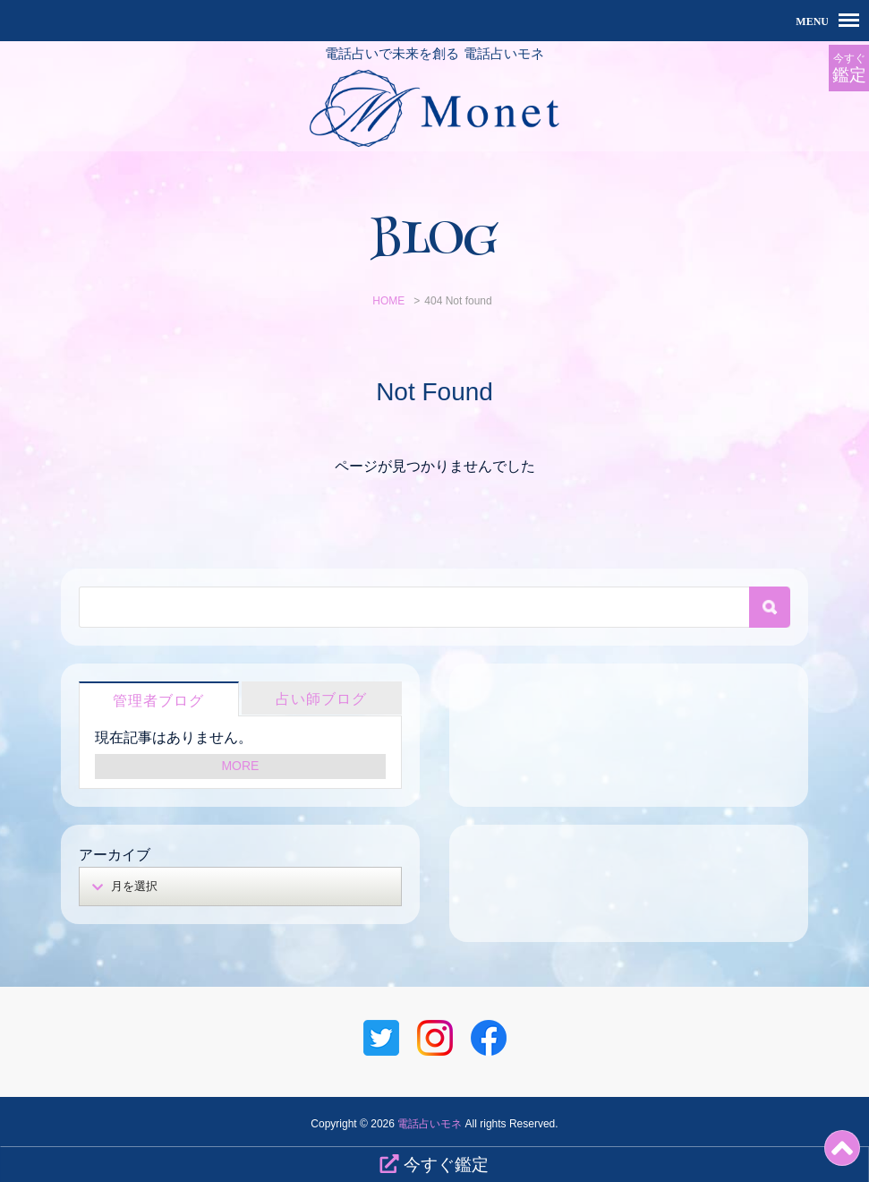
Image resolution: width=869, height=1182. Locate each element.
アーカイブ (114, 854)
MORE (240, 765)
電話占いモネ (429, 1124)
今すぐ (849, 68)
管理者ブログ (158, 700)
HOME (388, 301)
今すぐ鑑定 (433, 1164)
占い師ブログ (321, 699)
